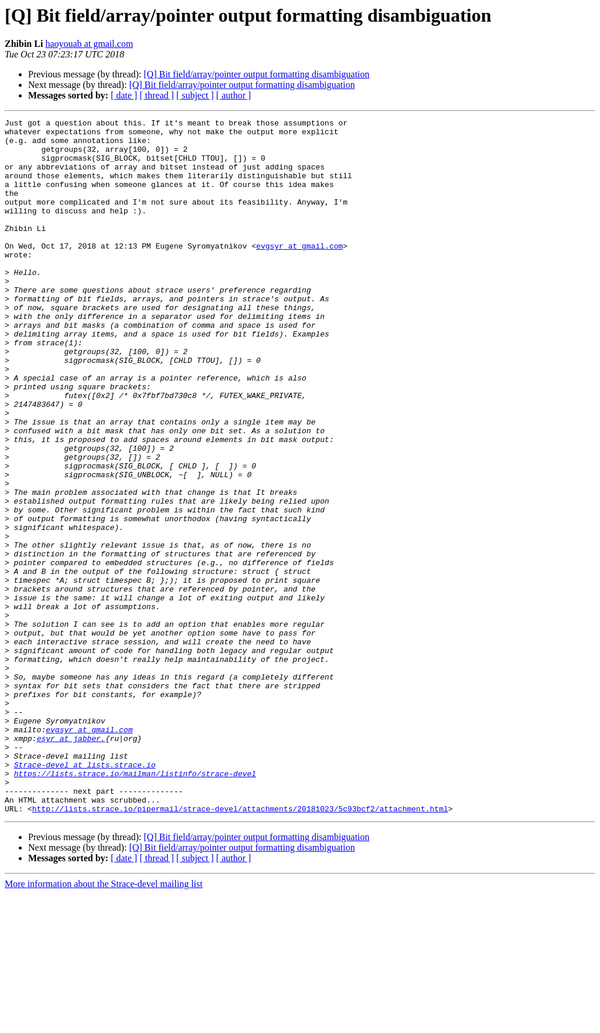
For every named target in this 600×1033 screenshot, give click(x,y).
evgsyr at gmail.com (299, 272)
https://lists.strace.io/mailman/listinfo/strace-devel (135, 905)
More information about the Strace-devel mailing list (104, 1023)
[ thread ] (156, 95)
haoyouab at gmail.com (89, 44)
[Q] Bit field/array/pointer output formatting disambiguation (256, 74)
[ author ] (233, 95)
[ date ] (124, 95)
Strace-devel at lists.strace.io (85, 894)
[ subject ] (195, 95)
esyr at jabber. (71, 863)
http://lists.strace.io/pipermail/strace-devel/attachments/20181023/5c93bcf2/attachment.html (240, 947)
